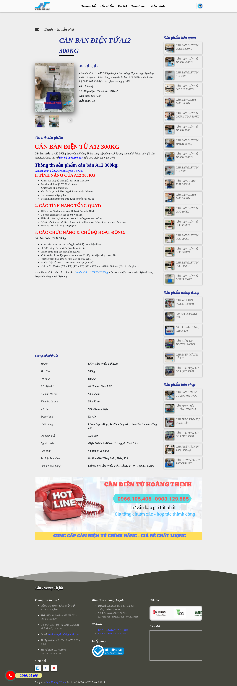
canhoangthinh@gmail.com (63, 634)
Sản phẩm (107, 6)
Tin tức (122, 6)
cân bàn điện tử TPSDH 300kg (91, 272)
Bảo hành (158, 6)
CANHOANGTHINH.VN (112, 633)
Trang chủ (88, 6)
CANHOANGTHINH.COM (113, 630)
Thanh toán (139, 6)
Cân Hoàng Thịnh (49, 588)
